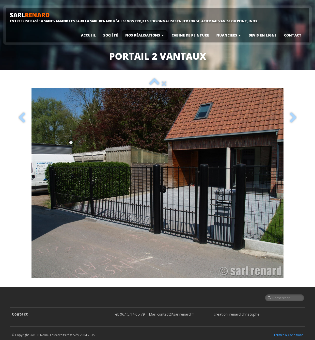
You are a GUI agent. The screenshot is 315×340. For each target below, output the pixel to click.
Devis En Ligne (263, 35)
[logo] (137, 17)
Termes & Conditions (288, 335)
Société (110, 35)
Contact (292, 35)
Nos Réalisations (144, 35)
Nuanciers (228, 35)
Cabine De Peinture (190, 35)
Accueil (88, 35)
